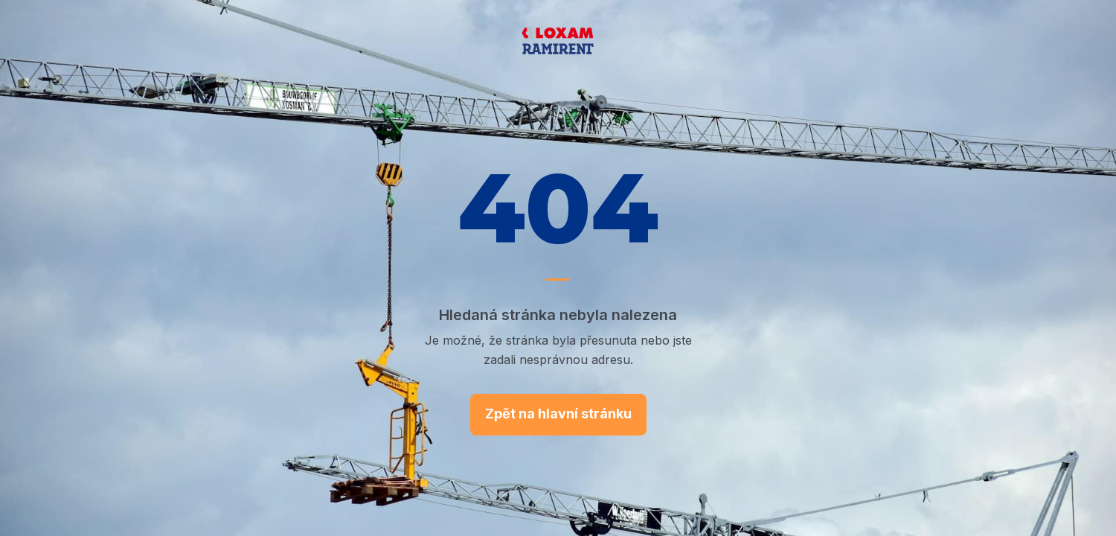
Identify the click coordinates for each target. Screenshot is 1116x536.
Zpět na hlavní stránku (558, 413)
